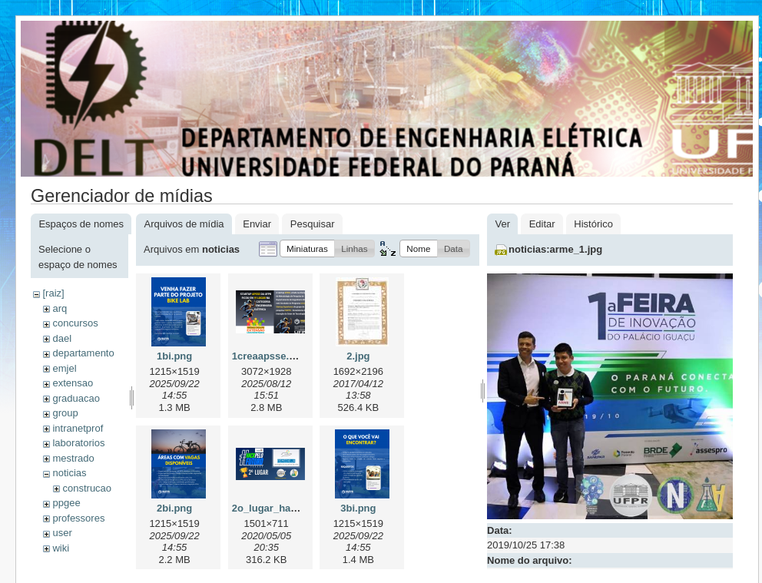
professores (78, 518)
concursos (75, 323)
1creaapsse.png (269, 356)
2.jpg (357, 356)
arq (59, 308)
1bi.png (174, 356)
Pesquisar (312, 224)
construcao (86, 488)
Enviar (257, 224)
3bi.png (358, 508)
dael (61, 338)
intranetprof (77, 428)
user (61, 532)
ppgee (66, 502)
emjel (64, 368)
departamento (83, 353)
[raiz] (53, 293)
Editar (542, 224)
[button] (307, 248)
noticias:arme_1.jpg (555, 249)
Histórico (593, 224)
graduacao (75, 398)
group (65, 413)
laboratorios (78, 443)
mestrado (73, 458)
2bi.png (174, 508)
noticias (69, 473)
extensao (72, 383)
